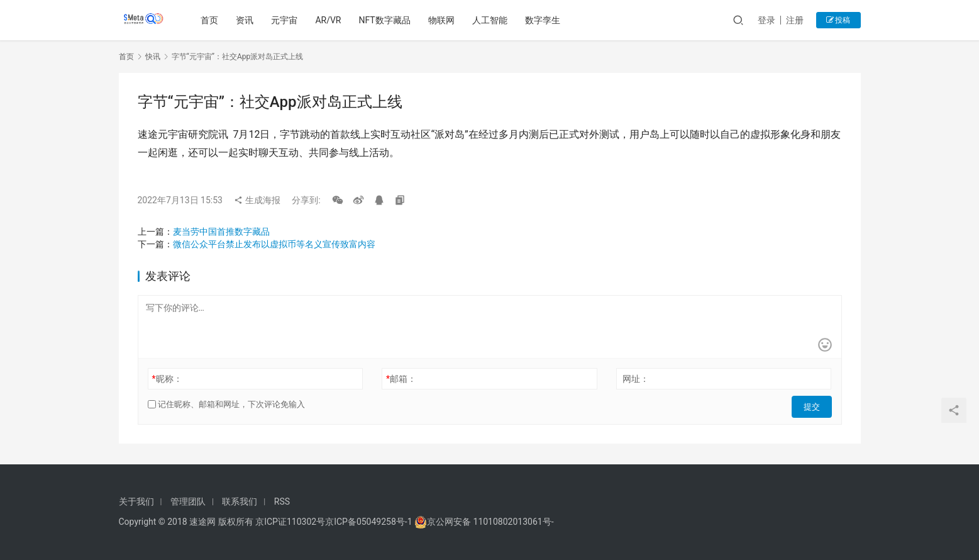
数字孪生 (545, 20)
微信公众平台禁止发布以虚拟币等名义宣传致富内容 (274, 244)
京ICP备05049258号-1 (369, 522)
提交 (814, 404)
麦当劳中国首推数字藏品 (221, 232)
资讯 (247, 20)
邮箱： (401, 379)
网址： (635, 379)
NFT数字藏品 (386, 20)
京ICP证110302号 (290, 522)
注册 (795, 20)
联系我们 (239, 501)
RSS (282, 501)
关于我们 (136, 501)
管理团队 (188, 501)
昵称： (167, 379)
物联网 (444, 20)
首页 (212, 20)
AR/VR (330, 20)
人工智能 (492, 20)
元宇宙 (287, 20)
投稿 (838, 20)
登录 (766, 20)
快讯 (152, 56)
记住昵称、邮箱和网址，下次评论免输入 (226, 404)
